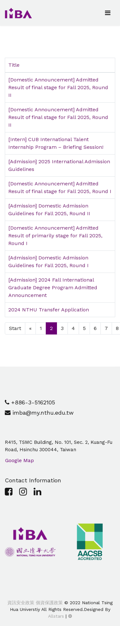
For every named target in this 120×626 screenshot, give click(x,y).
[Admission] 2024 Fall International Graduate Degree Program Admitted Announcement (52, 287)
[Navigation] (107, 13)
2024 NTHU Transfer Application (48, 310)
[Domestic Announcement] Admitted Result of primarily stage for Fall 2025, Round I (55, 235)
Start (15, 328)
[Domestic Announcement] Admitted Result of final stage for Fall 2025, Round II (58, 87)
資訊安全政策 (20, 602)
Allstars (56, 616)
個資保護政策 (48, 602)
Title (14, 65)
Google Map (19, 460)
